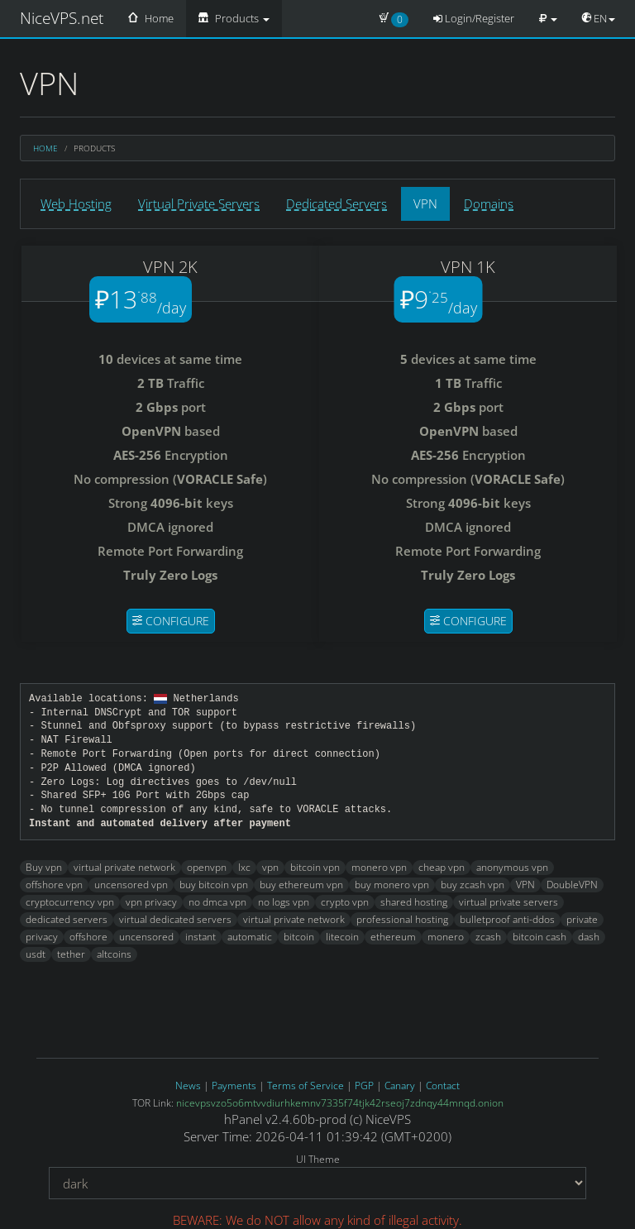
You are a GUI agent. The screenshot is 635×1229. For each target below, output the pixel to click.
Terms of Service (305, 1085)
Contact (443, 1085)
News (188, 1085)
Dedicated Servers (336, 203)
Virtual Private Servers (199, 203)
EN (598, 17)
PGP (364, 1085)
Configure (170, 621)
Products (234, 17)
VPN (425, 203)
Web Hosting (76, 203)
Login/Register (473, 18)
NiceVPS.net (61, 18)
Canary (399, 1085)
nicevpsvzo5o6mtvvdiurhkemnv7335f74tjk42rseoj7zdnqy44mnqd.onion (340, 1103)
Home (151, 17)
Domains (488, 203)
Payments (234, 1085)
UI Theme (318, 1159)
